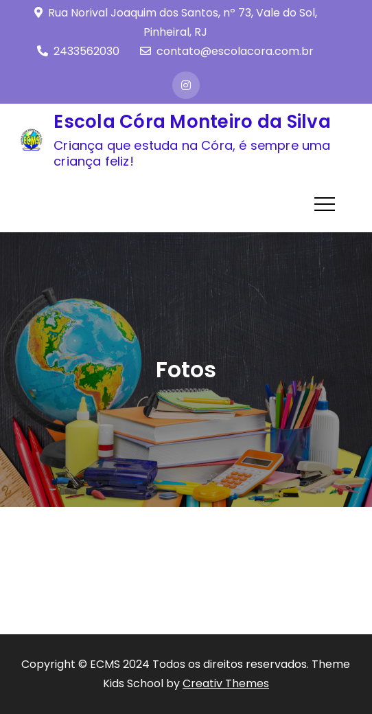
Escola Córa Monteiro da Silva (192, 121)
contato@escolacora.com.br (227, 51)
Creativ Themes (226, 683)
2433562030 (78, 51)
